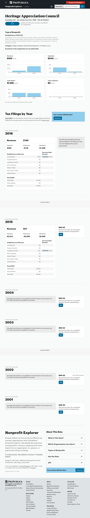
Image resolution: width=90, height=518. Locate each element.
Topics (28, 496)
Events (28, 510)
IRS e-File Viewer (25, 466)
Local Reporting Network (34, 486)
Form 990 (8, 118)
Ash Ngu (31, 454)
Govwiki (33, 468)
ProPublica (29, 484)
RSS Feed (70, 488)
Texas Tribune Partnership (34, 488)
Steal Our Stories (73, 496)
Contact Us (58, 118)
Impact (49, 498)
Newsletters (71, 484)
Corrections (51, 502)
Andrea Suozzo (12, 454)
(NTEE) (48, 46)
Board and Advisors (53, 486)
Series (28, 498)
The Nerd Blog (30, 506)
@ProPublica (30, 508)
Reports (49, 496)
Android (75, 486)
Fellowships (57, 492)
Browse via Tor (72, 498)
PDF (61, 234)
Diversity (50, 490)
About (49, 484)
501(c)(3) (19, 35)
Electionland (30, 490)
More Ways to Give (73, 504)
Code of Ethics (52, 508)
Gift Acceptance (52, 512)
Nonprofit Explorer (13, 6)
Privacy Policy (51, 514)
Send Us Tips (71, 494)
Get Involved (30, 504)
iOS (68, 486)
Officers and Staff (52, 488)
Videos (28, 500)
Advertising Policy (53, 510)
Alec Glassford (23, 454)
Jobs (48, 492)
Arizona (26, 6)
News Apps (29, 502)
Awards (49, 500)
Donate (69, 502)
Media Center (51, 494)
